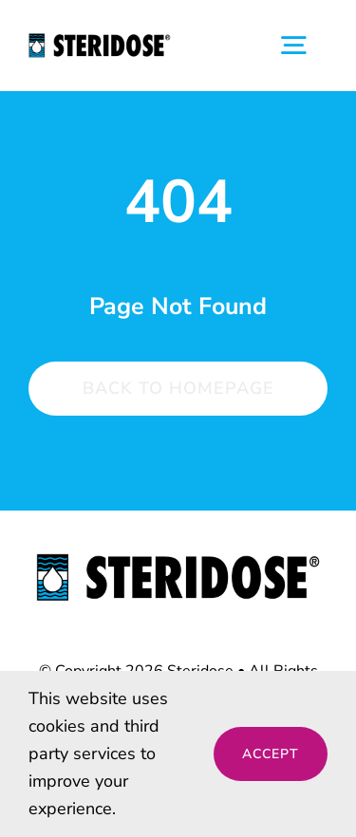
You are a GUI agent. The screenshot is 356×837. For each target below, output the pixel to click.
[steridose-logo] (178, 561)
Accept (270, 754)
